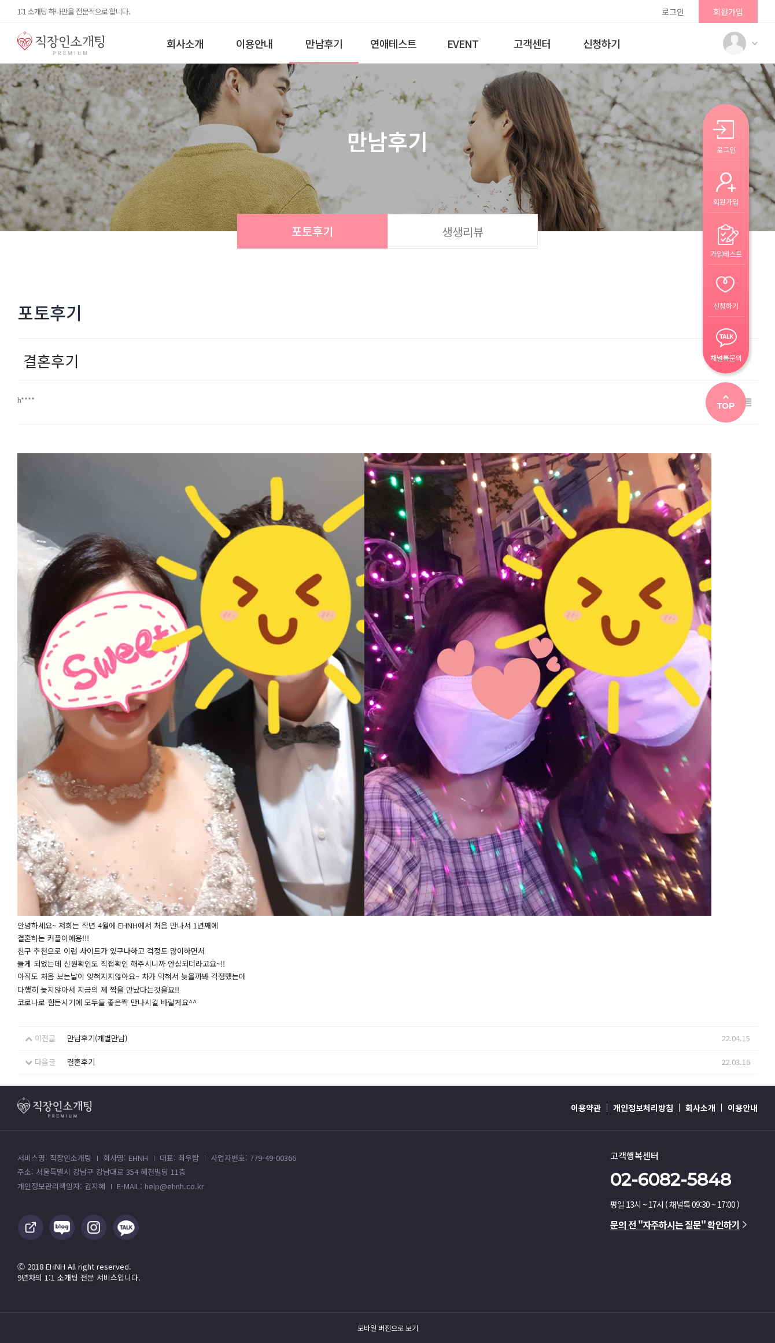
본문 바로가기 (0, 0)
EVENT (462, 43)
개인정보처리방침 (643, 1107)
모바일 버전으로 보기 (387, 1327)
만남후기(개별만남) (97, 1038)
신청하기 (601, 43)
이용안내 (254, 43)
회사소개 (185, 43)
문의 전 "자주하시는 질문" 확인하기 (678, 1224)
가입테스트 (726, 253)
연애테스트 (393, 43)
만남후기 (323, 43)
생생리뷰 (463, 231)
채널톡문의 (726, 357)
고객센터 (532, 43)
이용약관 (586, 1107)
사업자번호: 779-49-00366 (253, 1157)
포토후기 (312, 231)
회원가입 (728, 11)
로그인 (673, 11)
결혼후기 (81, 1061)
